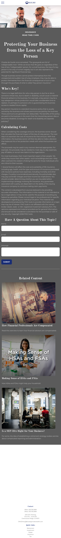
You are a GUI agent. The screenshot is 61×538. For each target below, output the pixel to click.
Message (4, 246)
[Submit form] (6, 261)
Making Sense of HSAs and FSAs (20, 378)
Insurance (30, 534)
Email (3, 235)
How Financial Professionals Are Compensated (27, 325)
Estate (31, 532)
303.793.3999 (33, 509)
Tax (30, 536)
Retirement (30, 528)
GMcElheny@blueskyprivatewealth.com (30, 521)
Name (3, 224)
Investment (30, 530)
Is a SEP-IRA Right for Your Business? (23, 431)
